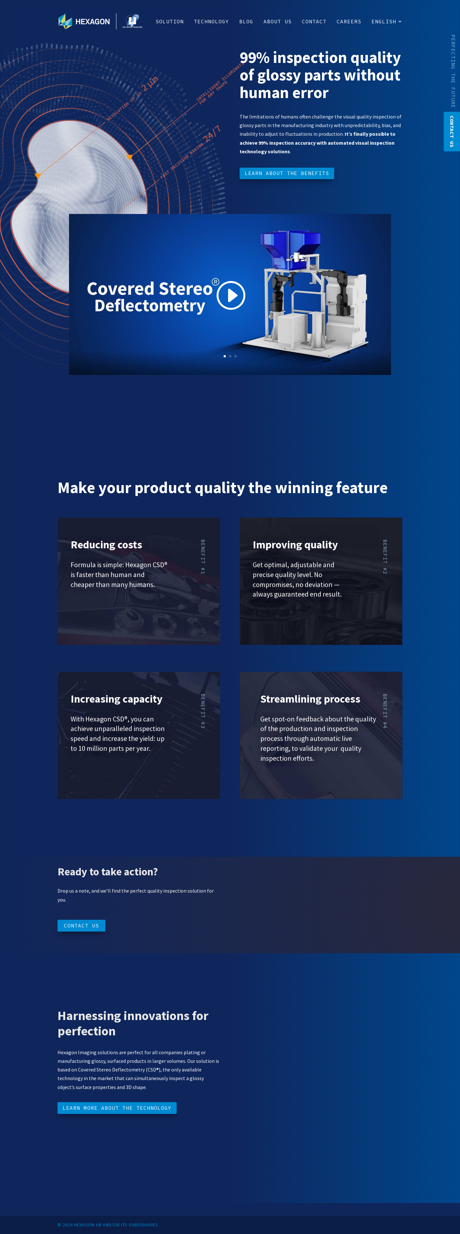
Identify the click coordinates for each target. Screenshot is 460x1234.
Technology (211, 22)
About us (278, 22)
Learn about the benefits (287, 173)
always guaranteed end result (296, 594)
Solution (170, 22)
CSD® (159, 564)
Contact (314, 22)
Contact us (81, 925)
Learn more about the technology (117, 1108)
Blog (246, 22)
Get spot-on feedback (292, 718)
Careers (349, 22)
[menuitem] (387, 31)
